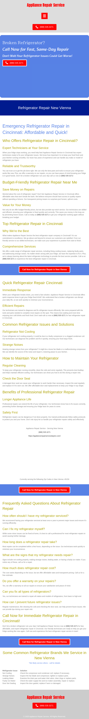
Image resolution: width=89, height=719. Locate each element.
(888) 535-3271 (67, 176)
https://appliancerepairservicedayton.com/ (44, 436)
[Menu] (44, 16)
